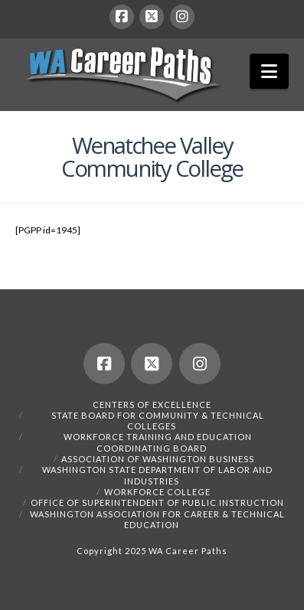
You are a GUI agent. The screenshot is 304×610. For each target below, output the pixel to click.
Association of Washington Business (157, 459)
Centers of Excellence (152, 404)
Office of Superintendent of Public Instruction (157, 502)
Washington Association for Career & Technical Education (157, 519)
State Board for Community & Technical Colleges (157, 420)
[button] (269, 71)
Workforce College (157, 492)
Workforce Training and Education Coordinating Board (158, 442)
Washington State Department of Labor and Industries (157, 475)
